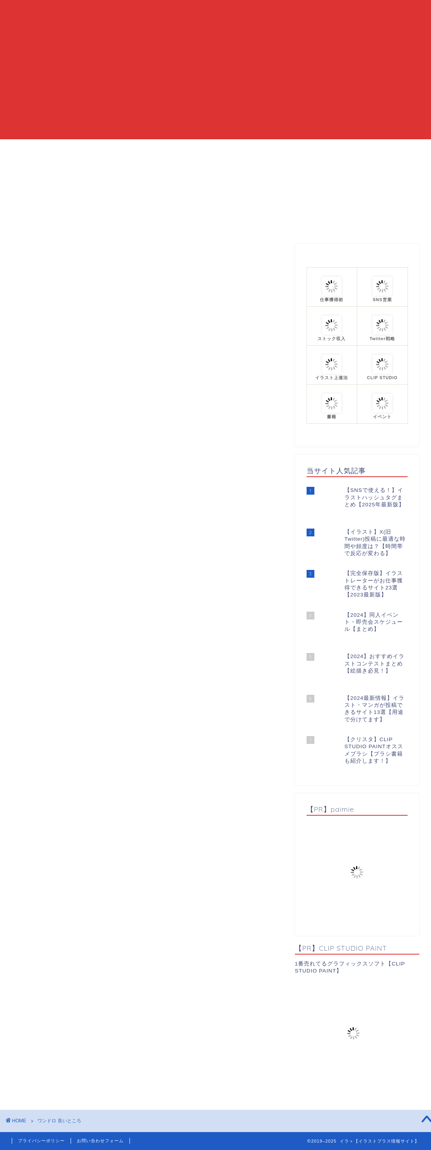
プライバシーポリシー (41, 1140)
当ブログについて (173, 148)
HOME (121, 148)
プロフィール (300, 148)
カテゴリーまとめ (239, 148)
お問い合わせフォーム (100, 1140)
